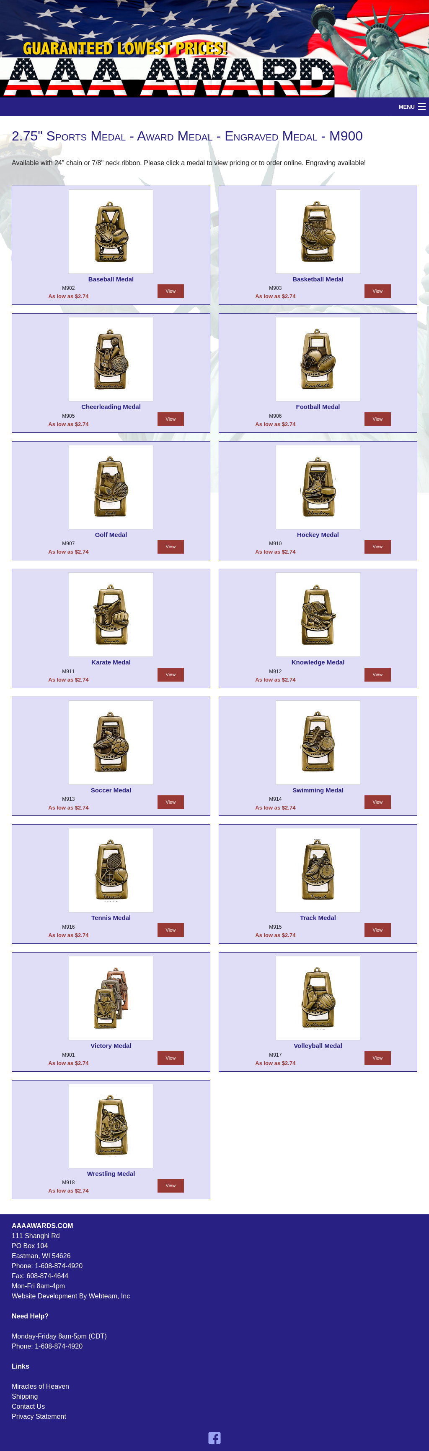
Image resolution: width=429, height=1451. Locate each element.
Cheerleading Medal (111, 406)
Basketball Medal (318, 279)
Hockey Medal (318, 534)
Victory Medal (110, 1045)
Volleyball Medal (318, 1045)
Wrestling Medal (111, 1173)
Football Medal (318, 406)
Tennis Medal (111, 917)
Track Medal (318, 917)
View (171, 291)
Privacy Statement (39, 1416)
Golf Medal (111, 534)
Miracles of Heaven (40, 1386)
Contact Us (28, 1406)
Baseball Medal (111, 279)
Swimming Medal (318, 790)
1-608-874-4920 (59, 1266)
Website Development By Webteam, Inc (71, 1296)
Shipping (25, 1396)
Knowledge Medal (318, 662)
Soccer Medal (111, 790)
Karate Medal (110, 662)
